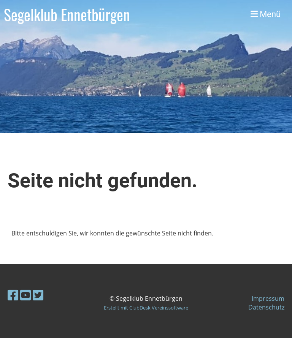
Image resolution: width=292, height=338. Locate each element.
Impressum (268, 298)
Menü (266, 14)
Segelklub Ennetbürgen (67, 14)
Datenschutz (266, 307)
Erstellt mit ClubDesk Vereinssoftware (146, 307)
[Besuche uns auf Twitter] (38, 295)
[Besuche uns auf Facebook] (13, 295)
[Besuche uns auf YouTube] (25, 295)
